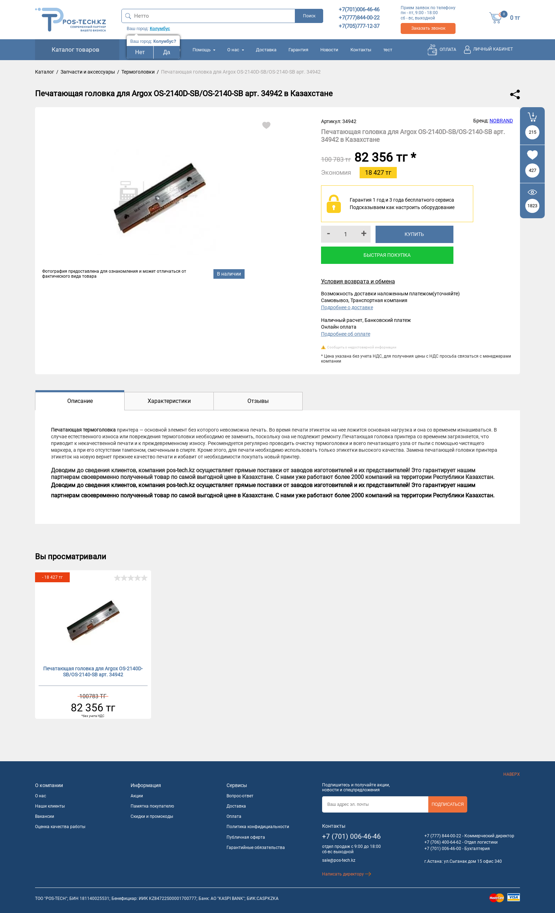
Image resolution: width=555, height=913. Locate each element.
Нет (140, 52)
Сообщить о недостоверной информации (361, 347)
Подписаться (447, 804)
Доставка (266, 49)
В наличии (229, 274)
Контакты (360, 49)
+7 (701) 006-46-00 (442, 848)
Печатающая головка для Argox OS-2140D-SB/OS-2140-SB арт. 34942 (93, 671)
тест (387, 49)
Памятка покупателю (152, 806)
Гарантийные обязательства (256, 847)
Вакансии (44, 816)
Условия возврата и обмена (358, 281)
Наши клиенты (50, 806)
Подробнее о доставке (347, 307)
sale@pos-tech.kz (338, 860)
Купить (414, 234)
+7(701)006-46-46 (359, 9)
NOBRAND (501, 120)
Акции (137, 795)
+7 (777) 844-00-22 (442, 835)
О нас (235, 49)
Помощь (204, 49)
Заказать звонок (428, 28)
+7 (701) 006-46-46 (351, 836)
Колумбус (160, 28)
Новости (329, 49)
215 (532, 132)
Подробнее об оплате (345, 334)
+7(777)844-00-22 (359, 18)
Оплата (234, 816)
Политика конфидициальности (258, 826)
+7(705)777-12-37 (359, 26)
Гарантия (298, 49)
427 (532, 170)
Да (166, 52)
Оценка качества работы (60, 826)
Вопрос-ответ (240, 795)
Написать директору (346, 874)
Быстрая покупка (387, 255)
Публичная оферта (246, 837)
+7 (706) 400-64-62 (442, 842)
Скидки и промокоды (152, 816)
